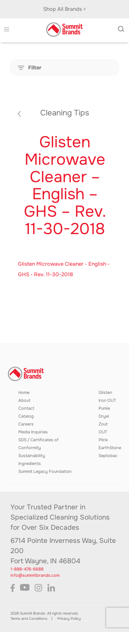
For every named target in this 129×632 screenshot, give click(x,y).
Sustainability (31, 455)
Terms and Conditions (28, 618)
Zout (103, 424)
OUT (103, 432)
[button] (6, 29)
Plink (103, 440)
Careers (26, 424)
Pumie (104, 408)
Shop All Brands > (64, 9)
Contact (26, 408)
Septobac (108, 455)
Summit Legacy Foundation (45, 471)
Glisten (105, 392)
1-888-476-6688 (27, 569)
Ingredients (29, 463)
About (24, 400)
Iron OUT (107, 400)
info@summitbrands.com (35, 575)
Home (23, 392)
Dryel (104, 416)
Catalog (26, 416)
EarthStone (110, 447)
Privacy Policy (69, 618)
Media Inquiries (33, 432)
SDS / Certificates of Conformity (38, 443)
